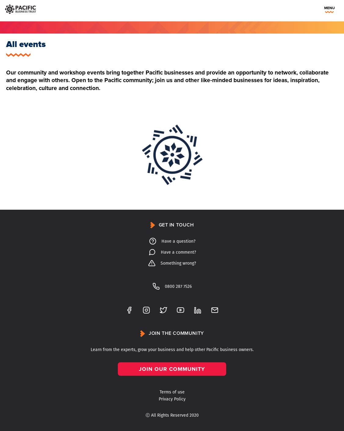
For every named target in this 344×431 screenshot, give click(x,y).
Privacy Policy (172, 399)
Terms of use (172, 392)
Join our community (172, 369)
